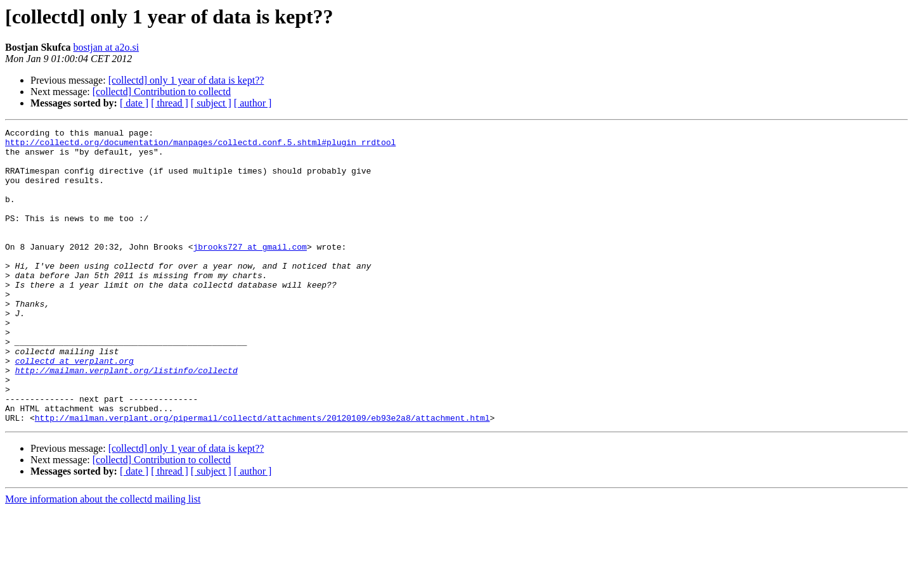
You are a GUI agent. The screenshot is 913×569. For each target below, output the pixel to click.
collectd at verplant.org (74, 408)
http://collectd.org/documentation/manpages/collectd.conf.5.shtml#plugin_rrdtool (200, 145)
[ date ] (134, 103)
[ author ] (253, 103)
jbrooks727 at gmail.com (249, 271)
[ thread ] (169, 103)
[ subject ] (211, 103)
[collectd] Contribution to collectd (162, 91)
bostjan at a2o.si (106, 47)
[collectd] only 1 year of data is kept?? (186, 80)
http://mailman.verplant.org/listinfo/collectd (126, 419)
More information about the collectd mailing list (102, 558)
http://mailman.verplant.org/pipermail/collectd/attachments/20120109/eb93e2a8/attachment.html (262, 476)
